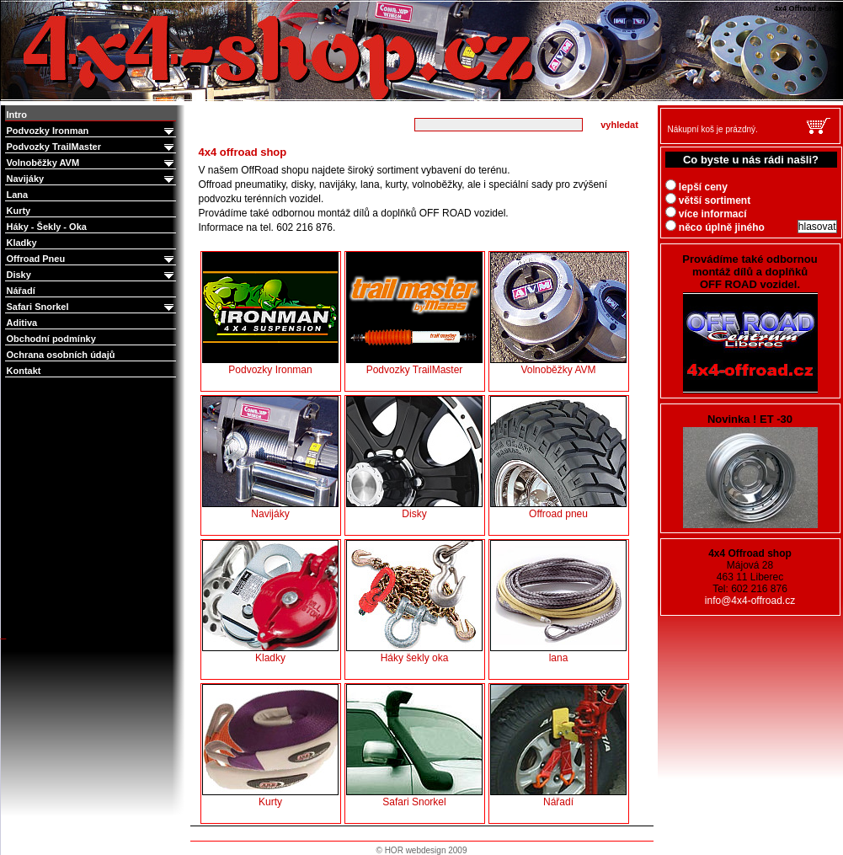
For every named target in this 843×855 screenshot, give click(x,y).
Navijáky (91, 179)
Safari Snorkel (91, 307)
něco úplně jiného (715, 227)
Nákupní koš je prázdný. (713, 129)
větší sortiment (708, 200)
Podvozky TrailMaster (91, 147)
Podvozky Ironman (91, 131)
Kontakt (24, 371)
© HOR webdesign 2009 (421, 850)
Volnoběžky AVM (91, 163)
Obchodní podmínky (51, 339)
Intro (17, 115)
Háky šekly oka (414, 602)
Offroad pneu (558, 458)
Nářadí (21, 291)
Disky (91, 275)
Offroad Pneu (91, 259)
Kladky (22, 243)
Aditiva (22, 323)
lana (558, 602)
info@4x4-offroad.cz (750, 601)
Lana (18, 195)
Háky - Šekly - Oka (47, 227)
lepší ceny (696, 187)
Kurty (19, 211)
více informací (706, 214)
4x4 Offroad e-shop (12, 1)
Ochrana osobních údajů (61, 355)
